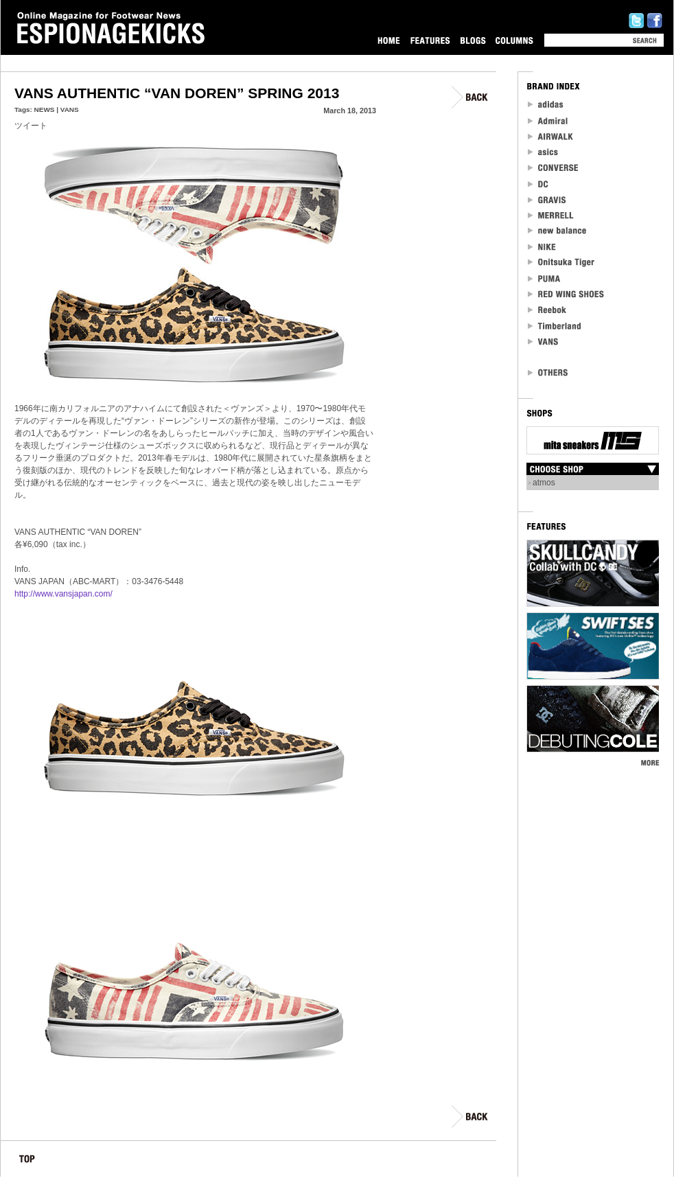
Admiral (548, 120)
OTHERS (548, 372)
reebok (547, 310)
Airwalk (550, 136)
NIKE (542, 247)
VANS (69, 109)
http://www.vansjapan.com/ (63, 594)
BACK (470, 97)
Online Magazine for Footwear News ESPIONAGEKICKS (111, 28)
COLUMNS (514, 40)
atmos (544, 482)
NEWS (44, 109)
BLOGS (472, 40)
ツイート (30, 125)
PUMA (545, 278)
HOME (389, 40)
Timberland (554, 326)
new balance (557, 231)
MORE (649, 762)
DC (538, 183)
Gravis (546, 199)
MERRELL (551, 215)
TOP (27, 1161)
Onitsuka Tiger (561, 262)
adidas (546, 105)
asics (543, 152)
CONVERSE (553, 168)
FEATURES (430, 40)
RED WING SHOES (566, 294)
